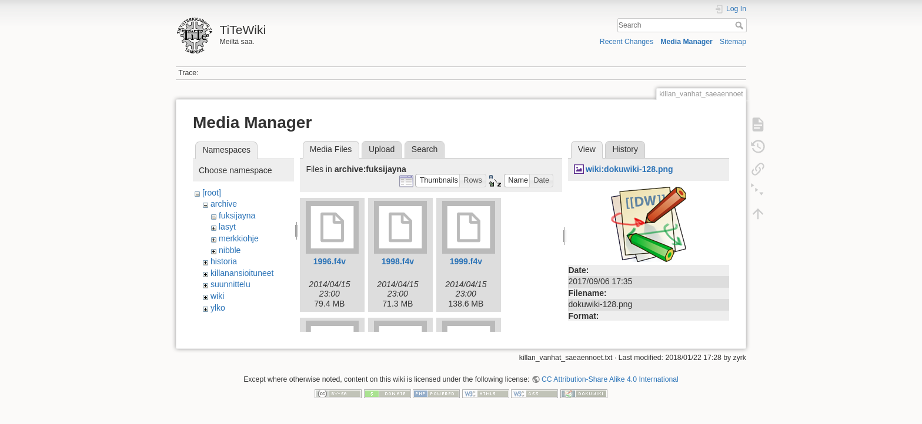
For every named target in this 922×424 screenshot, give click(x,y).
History (625, 149)
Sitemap (733, 42)
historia (224, 261)
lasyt (227, 226)
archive (224, 203)
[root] (211, 192)
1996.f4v (329, 261)
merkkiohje (239, 238)
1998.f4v (398, 261)
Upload (382, 149)
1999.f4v (466, 261)
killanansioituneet (242, 273)
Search (740, 25)
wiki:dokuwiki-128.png (629, 169)
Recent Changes (626, 42)
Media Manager (686, 42)
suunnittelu (230, 284)
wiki (217, 296)
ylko (218, 307)
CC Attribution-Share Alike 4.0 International (610, 385)
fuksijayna (237, 215)
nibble (229, 250)
